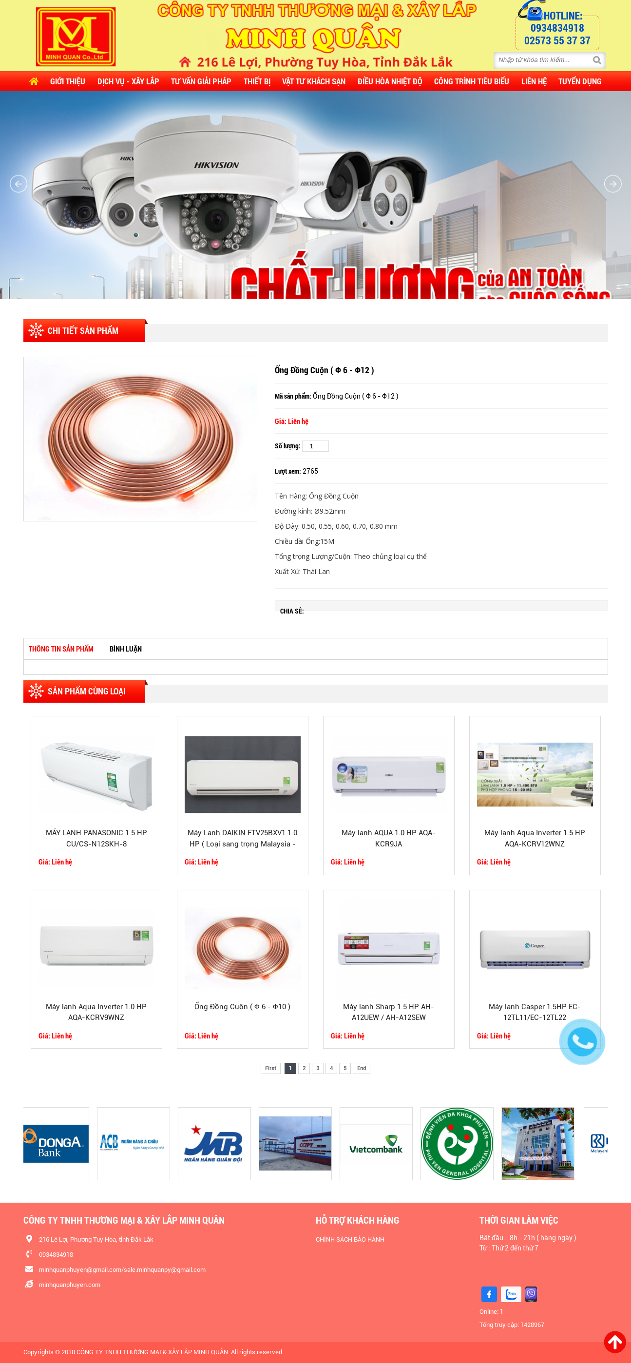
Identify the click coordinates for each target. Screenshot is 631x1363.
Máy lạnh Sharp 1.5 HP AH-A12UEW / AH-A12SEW (388, 1012)
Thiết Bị (257, 81)
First (270, 1068)
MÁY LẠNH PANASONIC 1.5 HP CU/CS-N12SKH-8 (96, 838)
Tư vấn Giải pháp (201, 81)
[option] (140, 439)
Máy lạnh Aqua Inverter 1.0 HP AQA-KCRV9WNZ (96, 1012)
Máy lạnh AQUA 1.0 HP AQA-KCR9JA (389, 838)
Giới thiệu (67, 81)
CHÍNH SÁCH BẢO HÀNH (350, 1239)
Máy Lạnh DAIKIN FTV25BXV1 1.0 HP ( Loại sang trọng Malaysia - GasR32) (242, 839)
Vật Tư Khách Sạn (313, 81)
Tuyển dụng (580, 81)
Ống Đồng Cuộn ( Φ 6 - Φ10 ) (242, 1006)
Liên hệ (534, 81)
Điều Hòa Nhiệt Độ (390, 81)
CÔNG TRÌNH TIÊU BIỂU (471, 81)
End (361, 1068)
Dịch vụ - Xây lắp (128, 81)
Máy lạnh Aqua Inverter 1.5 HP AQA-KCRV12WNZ (534, 838)
